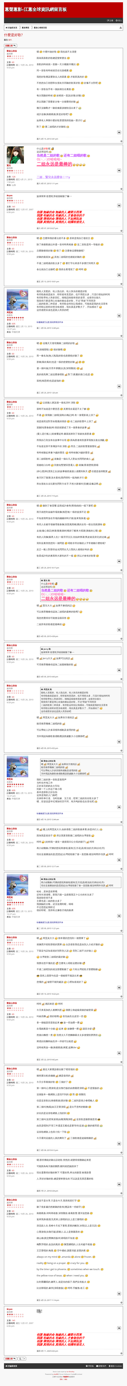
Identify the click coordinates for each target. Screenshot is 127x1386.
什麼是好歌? (13, 34)
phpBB (56, 1374)
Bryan (9, 195)
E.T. (10, 39)
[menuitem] (118, 20)
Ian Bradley (70, 1372)
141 (13, 206)
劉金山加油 (12, 51)
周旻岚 (10, 312)
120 (13, 176)
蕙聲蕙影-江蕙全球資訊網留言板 (36, 9)
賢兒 (9, 165)
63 (13, 62)
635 (13, 323)
